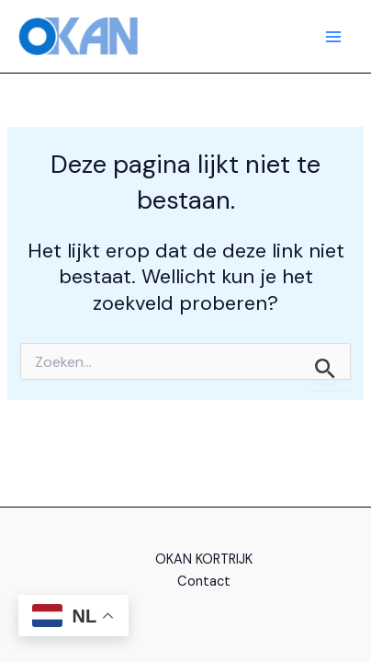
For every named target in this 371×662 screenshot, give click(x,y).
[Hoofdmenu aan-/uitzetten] (333, 36)
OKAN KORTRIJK (204, 559)
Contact (203, 581)
